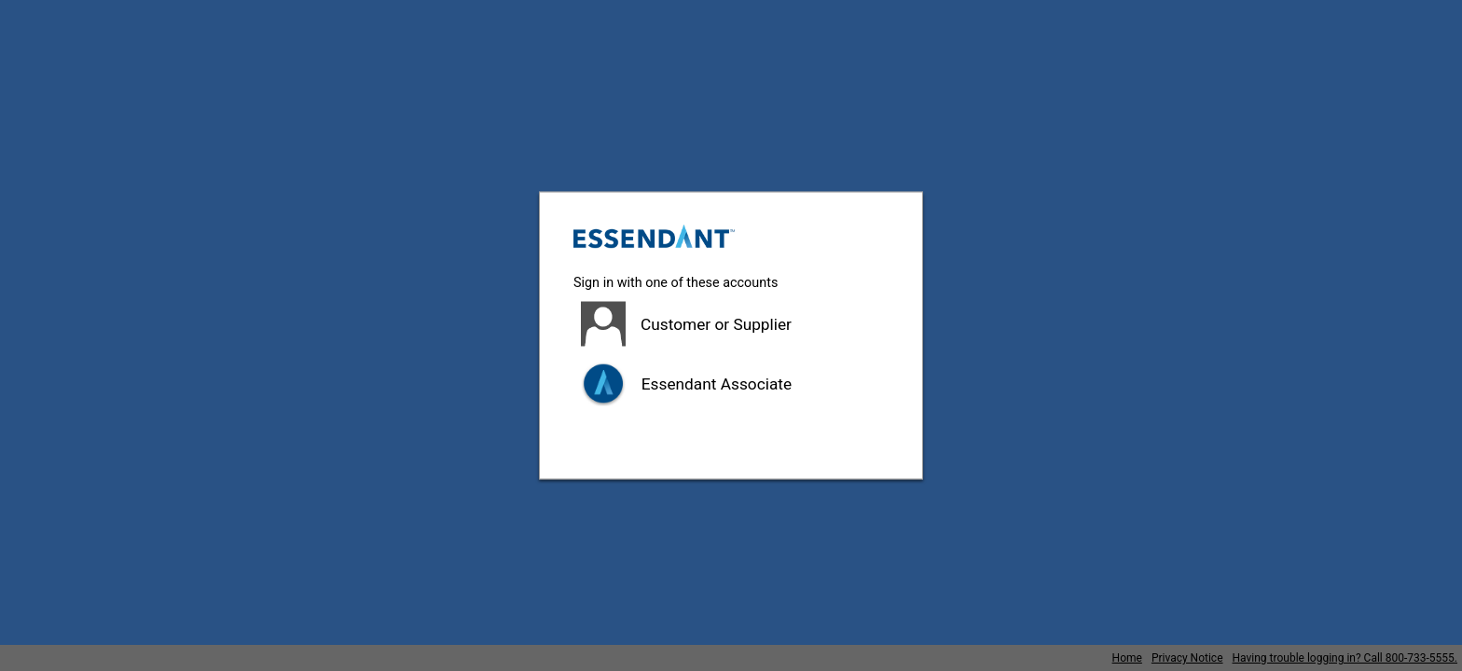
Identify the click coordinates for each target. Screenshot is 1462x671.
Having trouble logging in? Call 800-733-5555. (1345, 657)
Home (1127, 657)
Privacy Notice (1187, 657)
